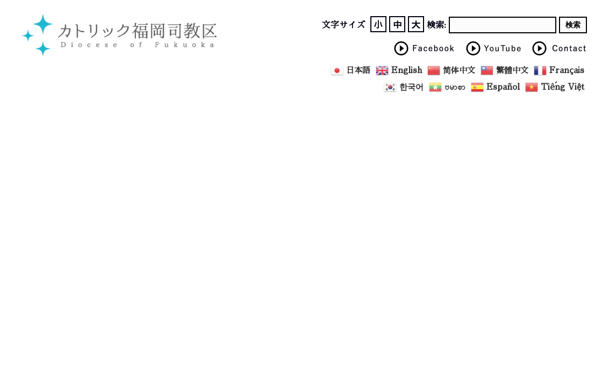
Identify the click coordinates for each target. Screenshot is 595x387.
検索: (436, 25)
